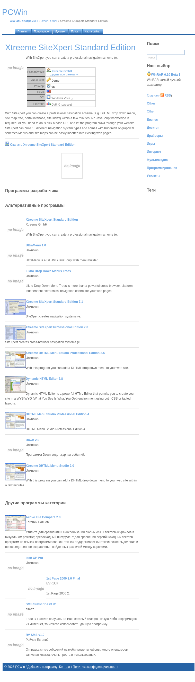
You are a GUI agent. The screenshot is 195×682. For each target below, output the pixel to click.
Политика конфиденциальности (95, 667)
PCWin (20, 667)
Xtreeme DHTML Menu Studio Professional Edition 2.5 (65, 353)
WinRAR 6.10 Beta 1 (165, 74)
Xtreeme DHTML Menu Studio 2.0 (50, 466)
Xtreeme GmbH (61, 71)
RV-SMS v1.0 (35, 635)
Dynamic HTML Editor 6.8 (44, 379)
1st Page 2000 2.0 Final (63, 578)
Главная (153, 95)
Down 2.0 (32, 440)
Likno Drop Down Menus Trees (48, 271)
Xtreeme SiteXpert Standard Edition (52, 219)
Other (44, 20)
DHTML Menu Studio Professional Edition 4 (57, 414)
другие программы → (65, 74)
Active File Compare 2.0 (43, 517)
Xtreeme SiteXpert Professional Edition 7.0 (57, 327)
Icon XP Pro (34, 558)
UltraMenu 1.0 (36, 245)
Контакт (64, 667)
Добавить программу (43, 667)
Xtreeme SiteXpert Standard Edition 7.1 (54, 302)
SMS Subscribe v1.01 (41, 604)
